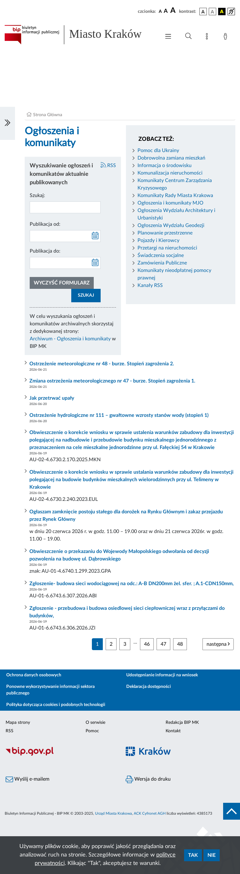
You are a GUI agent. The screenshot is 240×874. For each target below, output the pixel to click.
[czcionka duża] (174, 10)
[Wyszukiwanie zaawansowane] (188, 36)
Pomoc (92, 731)
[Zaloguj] (226, 37)
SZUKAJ (86, 295)
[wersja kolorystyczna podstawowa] (203, 11)
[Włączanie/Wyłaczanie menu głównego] (168, 37)
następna (218, 644)
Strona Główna (47, 115)
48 (180, 644)
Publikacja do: (45, 251)
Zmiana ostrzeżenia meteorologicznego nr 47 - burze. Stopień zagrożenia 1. (112, 380)
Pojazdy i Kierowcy (158, 240)
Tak (193, 855)
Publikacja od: (45, 224)
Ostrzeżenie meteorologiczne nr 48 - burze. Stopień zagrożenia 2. (101, 363)
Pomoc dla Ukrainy (158, 150)
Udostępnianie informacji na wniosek (162, 675)
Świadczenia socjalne (161, 255)
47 (163, 644)
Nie (212, 855)
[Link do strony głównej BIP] (79, 34)
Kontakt (173, 731)
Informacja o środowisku (165, 165)
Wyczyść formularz (62, 282)
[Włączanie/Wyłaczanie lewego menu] (7, 123)
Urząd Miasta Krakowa (113, 813)
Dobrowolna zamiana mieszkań (171, 158)
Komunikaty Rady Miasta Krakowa (175, 195)
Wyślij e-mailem (27, 779)
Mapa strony (18, 722)
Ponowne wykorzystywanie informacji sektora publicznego (50, 689)
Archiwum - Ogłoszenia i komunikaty (70, 338)
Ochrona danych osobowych (33, 675)
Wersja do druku (148, 779)
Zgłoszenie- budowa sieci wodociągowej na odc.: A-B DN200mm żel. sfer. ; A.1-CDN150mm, (131, 583)
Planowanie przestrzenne (165, 232)
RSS (108, 165)
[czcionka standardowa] (160, 11)
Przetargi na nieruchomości (167, 247)
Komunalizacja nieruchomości (170, 172)
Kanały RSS (150, 285)
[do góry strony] (231, 811)
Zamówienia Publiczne (162, 262)
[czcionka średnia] (165, 11)
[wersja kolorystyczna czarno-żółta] (222, 11)
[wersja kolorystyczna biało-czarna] (212, 11)
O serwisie (95, 722)
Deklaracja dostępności (148, 686)
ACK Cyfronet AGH (150, 813)
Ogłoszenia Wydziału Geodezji (171, 225)
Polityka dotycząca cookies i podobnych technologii (55, 705)
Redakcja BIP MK (182, 722)
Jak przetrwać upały (51, 398)
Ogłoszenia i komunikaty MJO (170, 202)
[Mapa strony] (208, 37)
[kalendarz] (95, 236)
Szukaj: (37, 195)
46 (147, 644)
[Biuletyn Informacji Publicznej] (60, 754)
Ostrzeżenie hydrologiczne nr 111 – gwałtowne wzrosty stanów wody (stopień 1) (118, 415)
